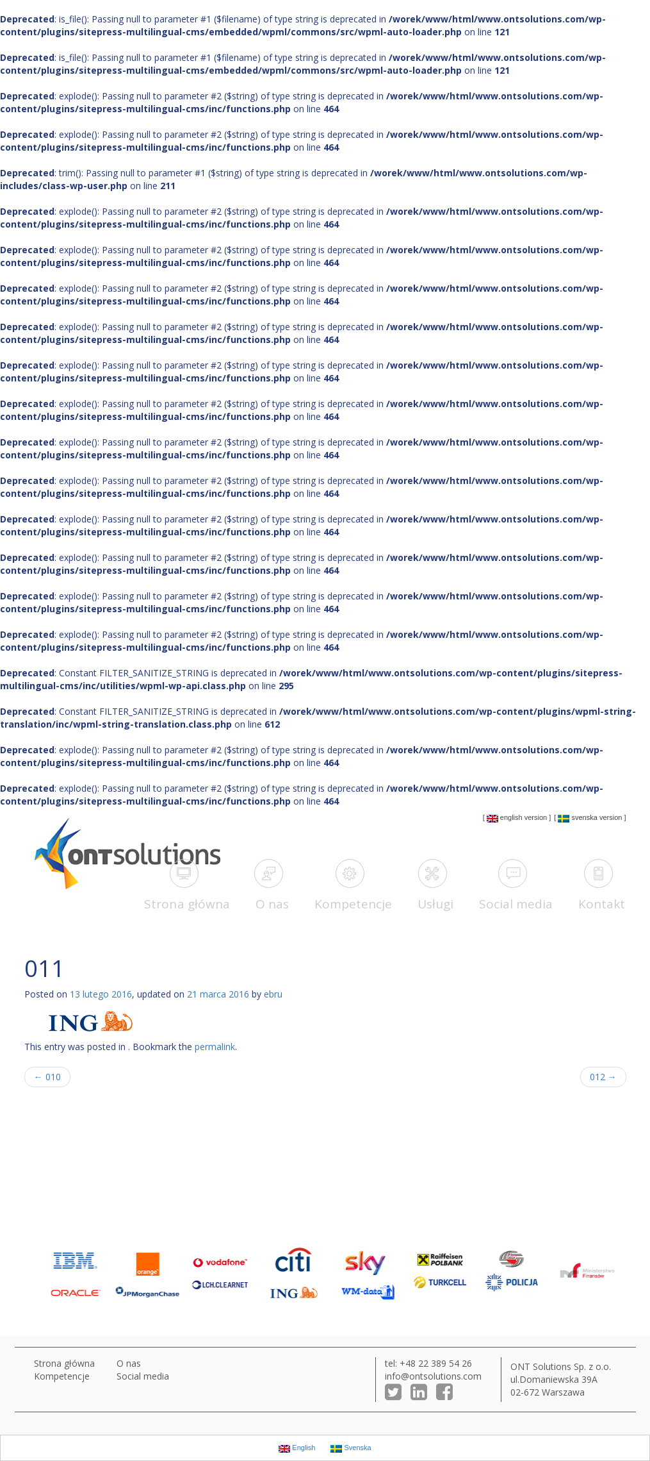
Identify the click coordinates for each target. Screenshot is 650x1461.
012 (603, 1077)
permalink (215, 1046)
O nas (129, 1363)
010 (47, 1077)
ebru (273, 994)
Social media (143, 1376)
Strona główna (64, 1363)
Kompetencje (62, 1376)
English (505, 818)
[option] (70, 1272)
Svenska (577, 818)
